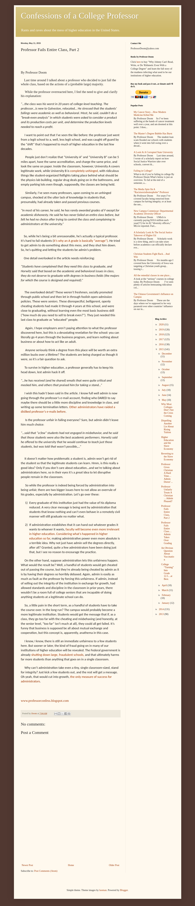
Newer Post (27, 865)
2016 (162, 344)
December (167, 353)
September (167, 377)
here (138, 62)
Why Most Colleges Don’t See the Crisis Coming (167, 410)
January (166, 603)
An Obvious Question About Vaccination (167, 554)
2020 (162, 324)
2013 (162, 614)
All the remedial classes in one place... (152, 275)
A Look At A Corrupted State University (153, 152)
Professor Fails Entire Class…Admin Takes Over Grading (166, 533)
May (164, 400)
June (164, 395)
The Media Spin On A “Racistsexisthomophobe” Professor (151, 191)
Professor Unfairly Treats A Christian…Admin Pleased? (167, 494)
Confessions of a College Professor (80, 15)
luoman (103, 890)
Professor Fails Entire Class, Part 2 (165, 512)
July (164, 390)
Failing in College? (143, 170)
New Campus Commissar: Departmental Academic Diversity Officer (153, 212)
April (164, 585)
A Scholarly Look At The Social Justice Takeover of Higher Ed (153, 234)
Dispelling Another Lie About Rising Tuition (167, 426)
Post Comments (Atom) (46, 871)
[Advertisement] (70, 837)
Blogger (124, 890)
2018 (162, 334)
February (166, 595)
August (165, 385)
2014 (162, 609)
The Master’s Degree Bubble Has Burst (153, 133)
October (166, 369)
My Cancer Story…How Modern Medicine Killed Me (150, 113)
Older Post (114, 865)
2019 (162, 329)
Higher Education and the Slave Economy (167, 443)
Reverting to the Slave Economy (167, 456)
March (165, 590)
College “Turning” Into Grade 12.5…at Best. (167, 571)
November (167, 361)
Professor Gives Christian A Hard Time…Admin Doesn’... (167, 473)
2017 (162, 339)
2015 (162, 349)
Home (71, 865)
